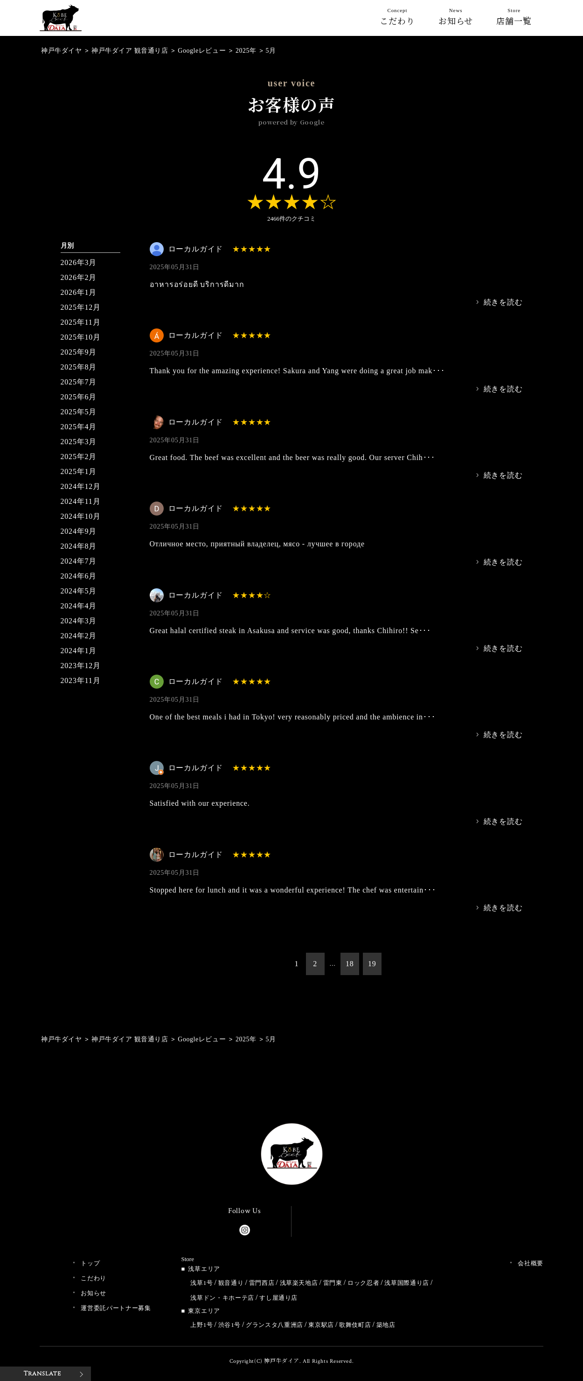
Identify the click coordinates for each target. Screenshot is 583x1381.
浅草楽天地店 (299, 1282)
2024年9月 (79, 531)
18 (350, 964)
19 (372, 964)
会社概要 (530, 1263)
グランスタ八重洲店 (274, 1324)
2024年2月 (79, 636)
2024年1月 (79, 651)
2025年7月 (79, 382)
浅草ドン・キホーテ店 (222, 1297)
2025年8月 (79, 367)
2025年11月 (81, 322)
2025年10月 (81, 337)
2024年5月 (79, 591)
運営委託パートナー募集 (116, 1307)
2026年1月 (79, 292)
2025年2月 (79, 456)
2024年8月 (79, 546)
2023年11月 (81, 680)
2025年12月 (81, 307)
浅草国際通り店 (406, 1282)
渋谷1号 (229, 1324)
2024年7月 (79, 561)
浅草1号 (201, 1282)
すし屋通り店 (278, 1297)
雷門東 (332, 1282)
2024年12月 (81, 486)
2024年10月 (81, 516)
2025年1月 (79, 471)
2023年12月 (81, 666)
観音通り (231, 1282)
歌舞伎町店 (355, 1324)
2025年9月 (79, 352)
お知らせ (456, 18)
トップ (90, 1263)
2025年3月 (79, 442)
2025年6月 (79, 397)
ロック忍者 (363, 1282)
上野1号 (201, 1324)
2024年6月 (79, 576)
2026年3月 (79, 262)
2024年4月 (79, 606)
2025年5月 (79, 412)
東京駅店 (321, 1324)
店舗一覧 (514, 18)
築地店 (386, 1324)
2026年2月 (79, 277)
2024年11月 (81, 501)
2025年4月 (79, 427)
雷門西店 (262, 1282)
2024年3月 (79, 621)
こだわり (397, 18)
